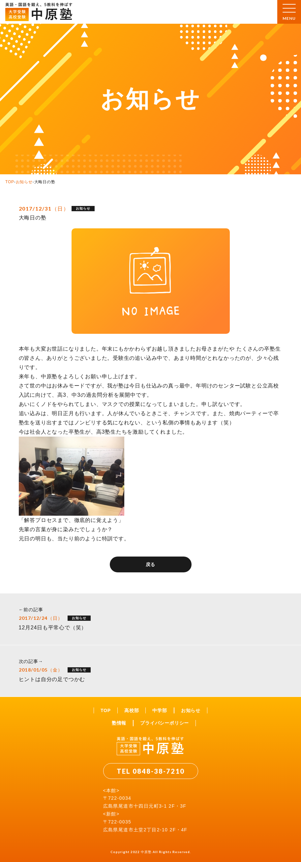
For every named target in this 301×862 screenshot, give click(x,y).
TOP (9, 182)
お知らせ (24, 182)
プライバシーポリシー (164, 723)
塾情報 (119, 723)
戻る (151, 564)
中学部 (159, 710)
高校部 (131, 710)
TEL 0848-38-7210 (151, 771)
